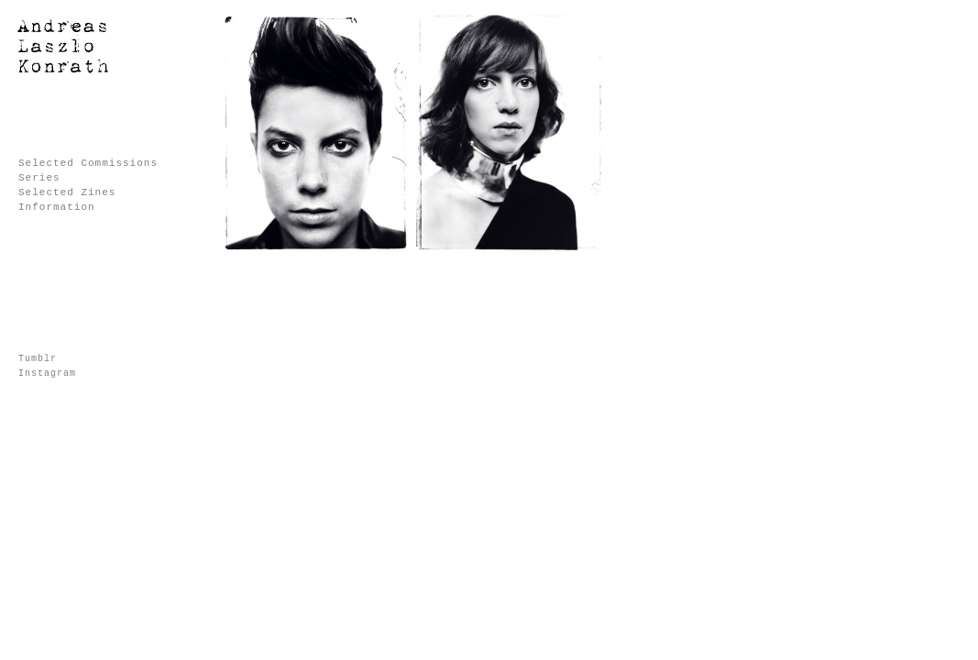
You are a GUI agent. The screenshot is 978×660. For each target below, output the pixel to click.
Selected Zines (66, 192)
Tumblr (37, 359)
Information (56, 207)
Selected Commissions (88, 163)
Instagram (47, 373)
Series (39, 177)
